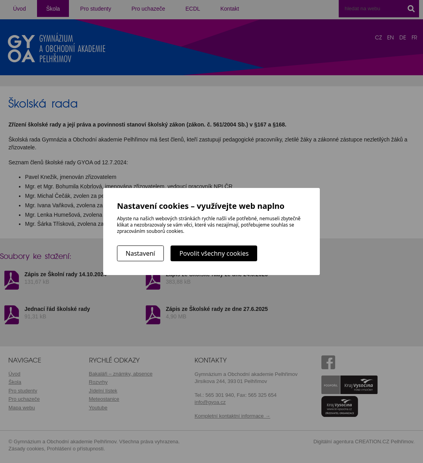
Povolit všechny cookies (214, 253)
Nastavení (140, 253)
